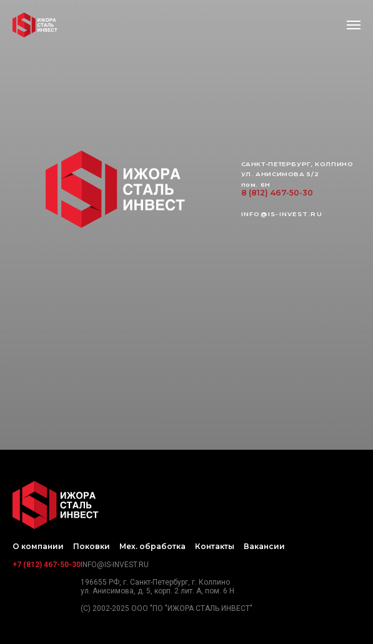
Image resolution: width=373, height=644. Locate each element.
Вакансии (264, 546)
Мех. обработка (152, 546)
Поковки (91, 546)
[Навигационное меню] (354, 25)
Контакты (214, 546)
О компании (38, 546)
